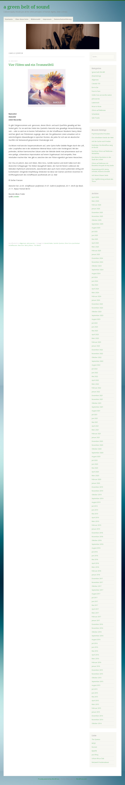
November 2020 (97, 445)
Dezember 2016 (97, 624)
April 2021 (95, 426)
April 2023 (95, 334)
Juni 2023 (95, 327)
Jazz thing (95, 755)
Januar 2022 (96, 392)
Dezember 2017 (97, 578)
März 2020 (95, 476)
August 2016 (96, 640)
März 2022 (95, 384)
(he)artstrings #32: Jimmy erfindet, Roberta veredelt (101, 170)
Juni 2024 (95, 281)
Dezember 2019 (97, 487)
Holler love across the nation (102, 95)
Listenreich (95, 103)
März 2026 (95, 201)
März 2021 (95, 430)
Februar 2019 (96, 525)
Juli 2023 (94, 323)
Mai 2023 (95, 331)
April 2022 (95, 380)
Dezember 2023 (97, 304)
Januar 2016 (96, 666)
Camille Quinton (58, 243)
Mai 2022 (95, 376)
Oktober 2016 (96, 632)
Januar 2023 (96, 346)
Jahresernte (31, 243)
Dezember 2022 (97, 350)
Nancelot (21, 245)
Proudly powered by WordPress (48, 779)
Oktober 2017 (96, 586)
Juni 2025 (95, 235)
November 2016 (97, 628)
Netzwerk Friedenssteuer (100, 762)
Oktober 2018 (96, 540)
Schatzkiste (95, 114)
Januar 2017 (96, 620)
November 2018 (97, 537)
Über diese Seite (21, 19)
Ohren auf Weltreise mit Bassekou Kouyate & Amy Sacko (103, 164)
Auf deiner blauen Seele (100, 175)
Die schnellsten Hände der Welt (102, 138)
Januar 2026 (96, 209)
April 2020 (95, 472)
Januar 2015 (96, 712)
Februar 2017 (96, 617)
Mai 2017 (95, 605)
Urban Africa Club (98, 758)
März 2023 (95, 338)
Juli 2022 (94, 369)
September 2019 (97, 498)
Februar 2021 (96, 434)
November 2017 (97, 582)
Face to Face (96, 91)
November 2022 (97, 354)
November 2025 (97, 216)
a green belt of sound (27, 7)
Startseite (9, 19)
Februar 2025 (96, 251)
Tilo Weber (37, 245)
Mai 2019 (95, 514)
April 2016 (95, 655)
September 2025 (97, 224)
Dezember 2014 (97, 716)
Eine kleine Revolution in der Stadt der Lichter (101, 158)
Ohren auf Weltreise (99, 110)
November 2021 (97, 399)
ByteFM (94, 751)
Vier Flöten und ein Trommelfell (31, 65)
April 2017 (95, 609)
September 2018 (97, 544)
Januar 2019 (96, 529)
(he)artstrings (96, 76)
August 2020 (96, 456)
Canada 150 (96, 84)
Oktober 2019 (96, 495)
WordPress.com (81, 779)
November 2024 (97, 262)
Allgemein (23, 243)
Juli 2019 (94, 506)
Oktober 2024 (96, 266)
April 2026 (95, 197)
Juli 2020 (94, 460)
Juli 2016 (94, 643)
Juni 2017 (95, 601)
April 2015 (95, 701)
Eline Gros (68, 243)
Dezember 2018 (97, 533)
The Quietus (96, 739)
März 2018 (95, 567)
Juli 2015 (94, 689)
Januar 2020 (96, 483)
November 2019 (97, 491)
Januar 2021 (96, 437)
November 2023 (97, 308)
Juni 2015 (95, 693)
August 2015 (96, 685)
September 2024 (97, 270)
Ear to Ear (95, 87)
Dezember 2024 (97, 258)
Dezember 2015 (97, 670)
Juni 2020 (95, 464)
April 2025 (95, 243)
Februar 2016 (96, 662)
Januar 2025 (96, 254)
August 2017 (96, 594)
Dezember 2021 (97, 395)
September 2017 (97, 590)
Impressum (47, 19)
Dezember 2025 (97, 212)
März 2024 (95, 293)
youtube (16, 197)
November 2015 (97, 674)
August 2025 (96, 228)
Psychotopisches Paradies (101, 134)
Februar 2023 (96, 342)
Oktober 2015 (96, 678)
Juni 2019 (95, 510)
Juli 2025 (94, 232)
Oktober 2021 (96, 403)
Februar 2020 (96, 479)
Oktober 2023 (96, 312)
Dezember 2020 (97, 441)
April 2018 (95, 563)
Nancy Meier (29, 245)
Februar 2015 (96, 708)
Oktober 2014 (96, 723)
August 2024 (96, 273)
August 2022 (96, 365)
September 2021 (97, 407)
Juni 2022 (95, 373)
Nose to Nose (96, 106)
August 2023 (96, 319)
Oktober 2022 (96, 357)
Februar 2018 (96, 571)
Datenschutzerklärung (63, 19)
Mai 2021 (95, 422)
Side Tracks (96, 118)
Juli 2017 (94, 598)
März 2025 (95, 247)
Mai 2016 (95, 651)
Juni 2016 (95, 647)
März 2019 (95, 521)
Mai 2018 (95, 559)
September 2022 (97, 361)
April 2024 (95, 289)
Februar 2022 (96, 388)
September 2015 (97, 681)
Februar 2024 (96, 296)
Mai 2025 (95, 239)
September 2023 (97, 315)
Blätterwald (35, 19)
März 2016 (95, 659)
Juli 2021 (94, 415)
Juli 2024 (94, 277)
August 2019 (96, 502)
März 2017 (95, 613)
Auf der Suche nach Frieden (101, 141)
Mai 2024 (95, 285)
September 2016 (97, 636)
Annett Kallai (48, 243)
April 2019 (95, 517)
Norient (94, 747)
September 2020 (97, 453)
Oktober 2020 (96, 449)
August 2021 (96, 411)
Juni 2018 (95, 556)
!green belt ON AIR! (98, 72)
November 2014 (97, 720)
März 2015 (95, 704)
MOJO (94, 743)
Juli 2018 (94, 552)
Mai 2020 (95, 468)
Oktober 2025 (96, 220)
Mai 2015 (95, 697)
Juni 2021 (95, 418)
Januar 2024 (96, 300)
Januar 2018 (96, 575)
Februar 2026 (96, 205)
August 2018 (96, 548)
